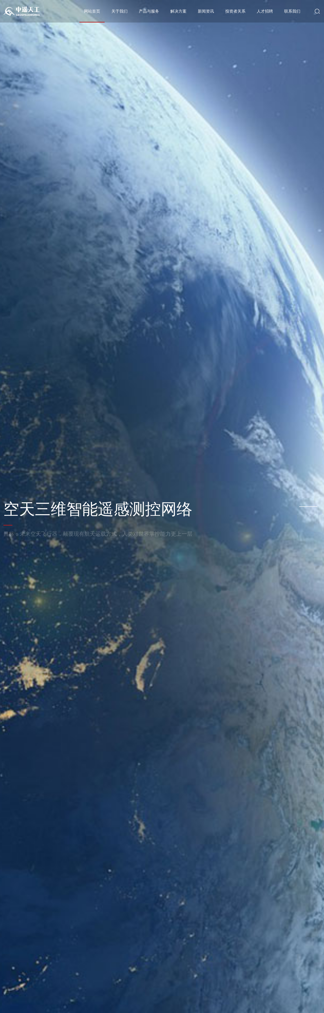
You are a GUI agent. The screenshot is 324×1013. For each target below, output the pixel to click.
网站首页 (92, 11)
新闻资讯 (206, 11)
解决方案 (178, 11)
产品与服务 (149, 11)
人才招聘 (265, 11)
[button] (308, 506)
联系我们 (292, 11)
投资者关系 (235, 11)
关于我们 (119, 11)
